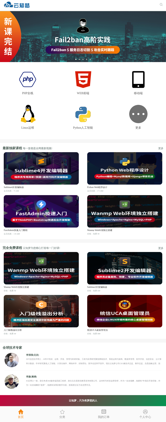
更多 (160, 148)
